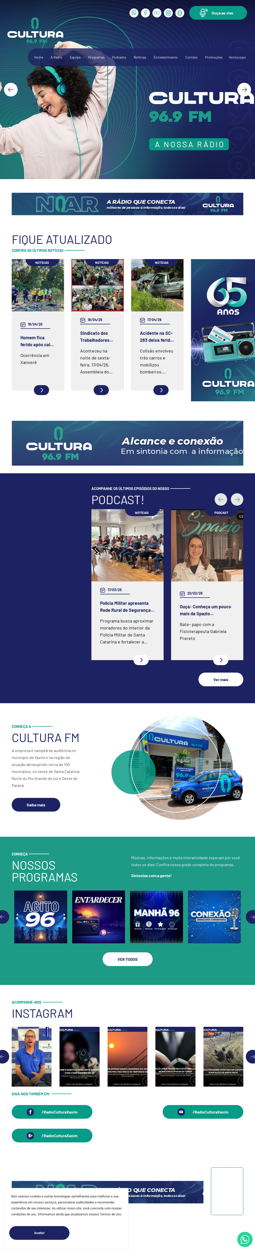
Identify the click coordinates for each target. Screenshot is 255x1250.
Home (38, 57)
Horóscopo (237, 57)
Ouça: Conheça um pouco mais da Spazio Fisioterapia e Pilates (205, 610)
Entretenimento (166, 57)
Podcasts (119, 57)
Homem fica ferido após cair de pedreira (36, 341)
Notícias (140, 57)
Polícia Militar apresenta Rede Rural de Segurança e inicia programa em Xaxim (127, 607)
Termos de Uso (110, 1214)
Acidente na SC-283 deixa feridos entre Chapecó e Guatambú (157, 337)
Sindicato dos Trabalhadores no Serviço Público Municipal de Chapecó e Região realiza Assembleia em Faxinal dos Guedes (95, 337)
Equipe (75, 57)
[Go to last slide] (11, 89)
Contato (191, 57)
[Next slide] (244, 89)
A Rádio (57, 57)
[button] (218, 13)
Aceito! (51, 1233)
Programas (96, 57)
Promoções (214, 57)
